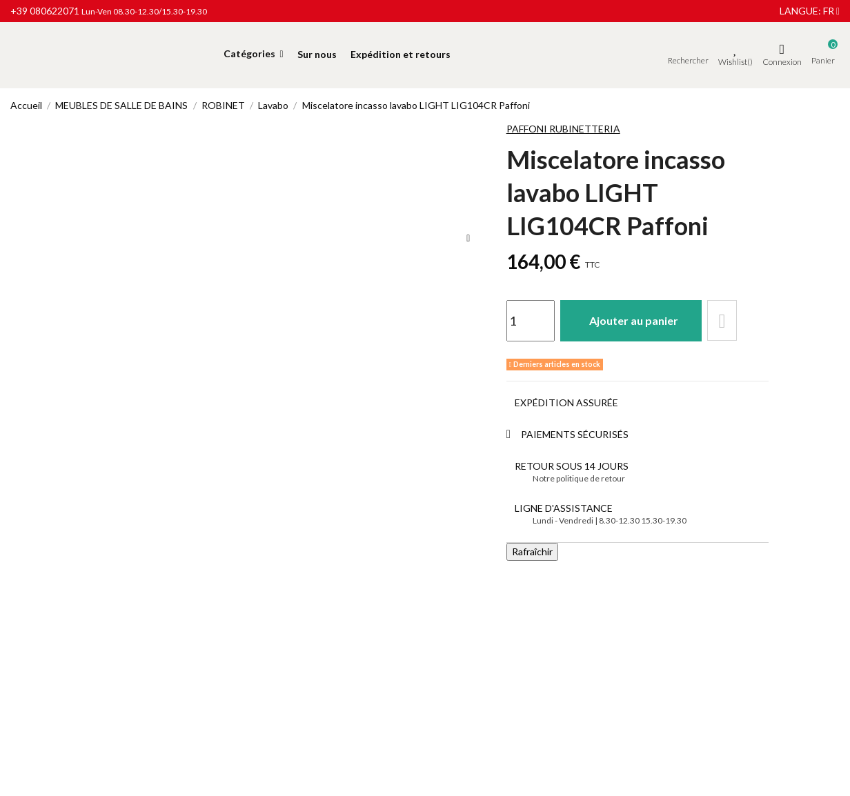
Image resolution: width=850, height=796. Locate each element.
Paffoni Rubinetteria (563, 129)
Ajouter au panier (634, 320)
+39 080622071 (44, 11)
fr (831, 11)
